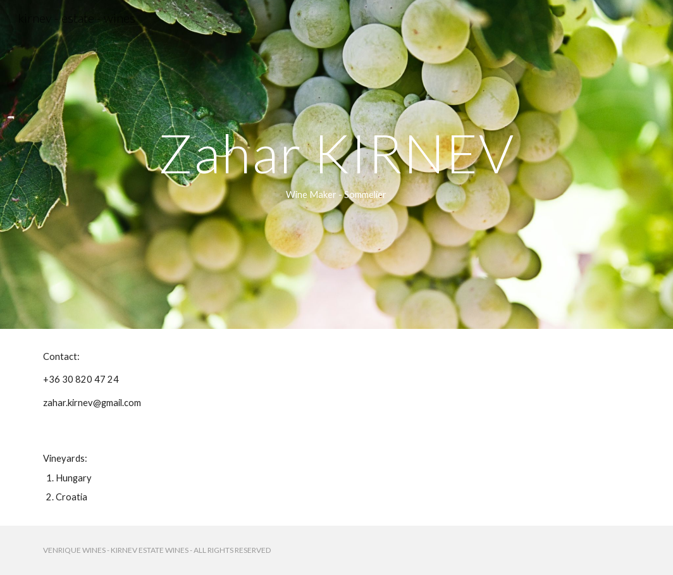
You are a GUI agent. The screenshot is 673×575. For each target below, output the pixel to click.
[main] (336, 164)
